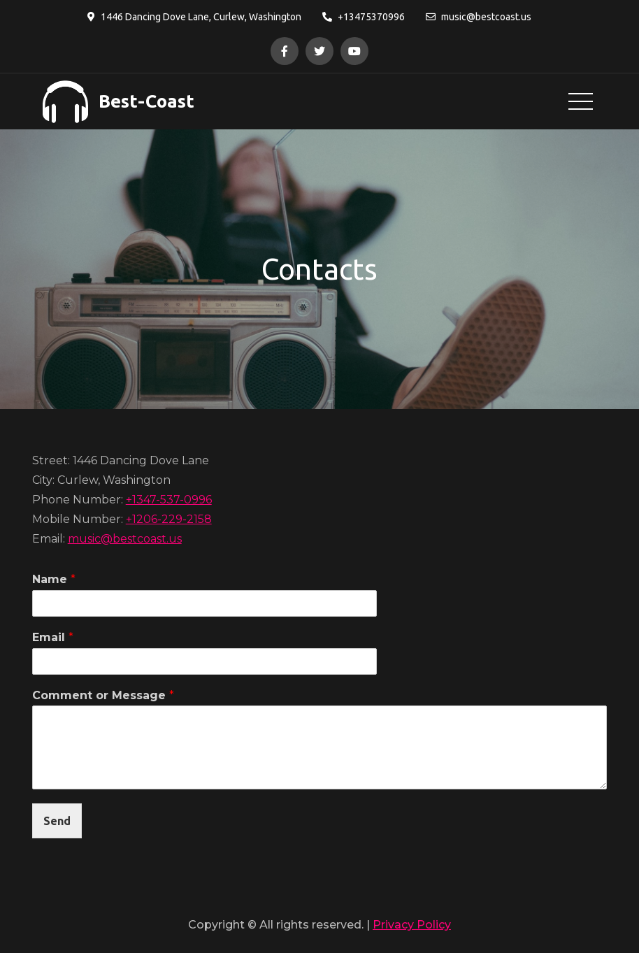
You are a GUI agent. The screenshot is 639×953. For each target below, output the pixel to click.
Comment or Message (103, 695)
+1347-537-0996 (169, 499)
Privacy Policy (412, 924)
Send (57, 821)
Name (54, 579)
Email (52, 637)
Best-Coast (146, 101)
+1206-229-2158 (169, 519)
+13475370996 (363, 16)
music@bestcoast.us (478, 16)
